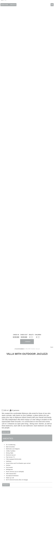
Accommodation (19, 349)
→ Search (27, 341)
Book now (4, 4)
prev (51, 347)
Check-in (13, 4)
